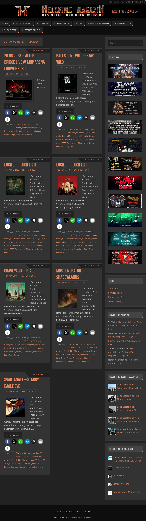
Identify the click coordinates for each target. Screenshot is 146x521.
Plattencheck (78, 67)
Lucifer (21, 242)
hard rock (34, 238)
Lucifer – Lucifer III (20, 164)
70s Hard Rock (21, 124)
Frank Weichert (28, 128)
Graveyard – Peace (19, 270)
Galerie (24, 74)
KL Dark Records (121, 467)
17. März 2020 (12, 170)
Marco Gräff (38, 242)
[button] (7, 112)
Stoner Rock (85, 361)
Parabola (74, 517)
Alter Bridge (33, 124)
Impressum (113, 2)
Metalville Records (87, 136)
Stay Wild (69, 146)
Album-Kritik (85, 129)
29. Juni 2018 (64, 170)
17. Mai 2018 (63, 282)
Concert (18, 128)
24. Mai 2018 (11, 276)
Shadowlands (68, 361)
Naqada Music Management (127, 492)
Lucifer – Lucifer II (71, 164)
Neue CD (60, 139)
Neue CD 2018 (81, 245)
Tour (23, 134)
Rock (18, 134)
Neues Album (82, 139)
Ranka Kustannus (122, 483)
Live (27, 131)
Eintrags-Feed (115, 292)
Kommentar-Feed (116, 297)
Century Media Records (71, 238)
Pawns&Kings (9, 134)
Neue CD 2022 (70, 139)
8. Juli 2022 (63, 67)
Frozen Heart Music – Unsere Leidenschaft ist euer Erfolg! (127, 459)
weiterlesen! (13, 106)
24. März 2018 (12, 391)
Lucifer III (28, 242)
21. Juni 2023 (12, 74)
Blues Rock (32, 337)
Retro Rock (88, 249)
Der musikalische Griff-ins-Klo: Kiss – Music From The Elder (125, 325)
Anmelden (113, 288)
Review (91, 143)
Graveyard (8, 344)
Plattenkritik (83, 143)
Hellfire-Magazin (11, 131)
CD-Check (28, 341)
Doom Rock (25, 238)
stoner (77, 361)
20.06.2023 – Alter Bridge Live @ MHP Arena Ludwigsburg (24, 62)
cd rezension (81, 132)
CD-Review (60, 136)
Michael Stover (115, 341)
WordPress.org (115, 301)
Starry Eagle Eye (26, 467)
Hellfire (38, 128)
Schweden (15, 467)
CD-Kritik (91, 132)
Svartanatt (38, 467)
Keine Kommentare (39, 51)
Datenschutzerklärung (133, 2)
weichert (28, 134)
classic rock (15, 238)
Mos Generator (73, 354)
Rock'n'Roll (60, 146)
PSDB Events (119, 475)
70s (69, 344)
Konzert (22, 131)
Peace (18, 351)
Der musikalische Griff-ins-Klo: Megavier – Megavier (121, 352)
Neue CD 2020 (18, 245)
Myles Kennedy (36, 131)
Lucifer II (92, 242)
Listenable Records (89, 351)
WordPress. (86, 517)
